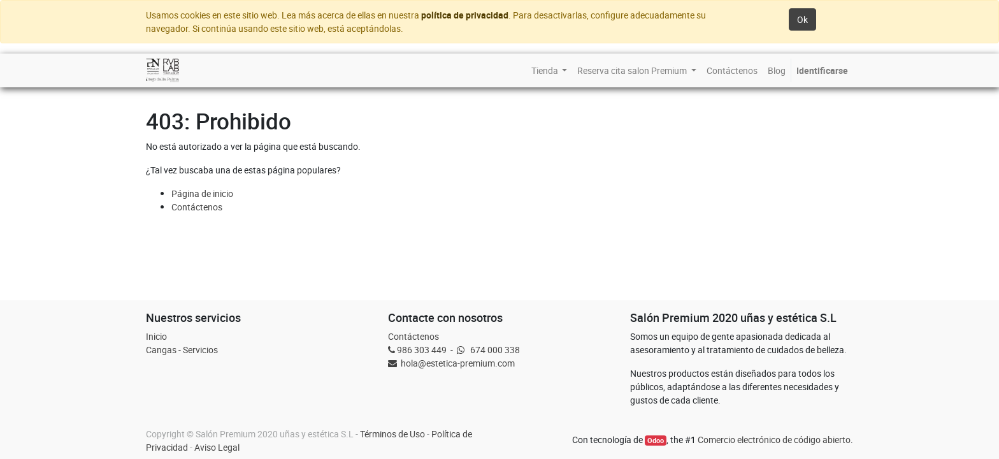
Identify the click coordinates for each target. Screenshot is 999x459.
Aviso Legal (217, 447)
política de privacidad (464, 15)
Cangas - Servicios (182, 350)
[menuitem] (549, 70)
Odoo (655, 440)
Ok (802, 19)
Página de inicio (202, 193)
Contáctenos (196, 207)
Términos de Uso (392, 434)
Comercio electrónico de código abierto (774, 439)
